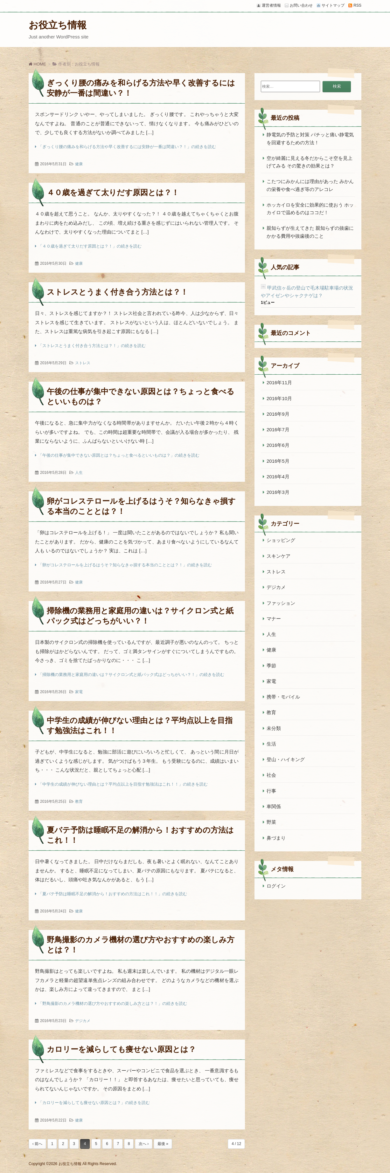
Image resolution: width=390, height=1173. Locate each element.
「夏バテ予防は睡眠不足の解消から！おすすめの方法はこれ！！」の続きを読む (112, 893)
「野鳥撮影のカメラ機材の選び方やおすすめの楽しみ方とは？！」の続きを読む (112, 1003)
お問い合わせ (301, 5)
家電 (79, 692)
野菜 (271, 822)
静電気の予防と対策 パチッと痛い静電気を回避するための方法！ (310, 138)
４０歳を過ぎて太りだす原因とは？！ (113, 192)
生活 (271, 744)
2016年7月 (278, 429)
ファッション (281, 603)
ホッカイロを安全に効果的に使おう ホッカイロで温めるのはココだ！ (310, 208)
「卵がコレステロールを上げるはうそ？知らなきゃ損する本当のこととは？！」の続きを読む (125, 565)
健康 (79, 164)
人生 (79, 472)
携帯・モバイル (283, 696)
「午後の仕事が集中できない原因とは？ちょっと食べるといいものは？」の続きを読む (118, 455)
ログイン (276, 886)
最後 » (162, 1144)
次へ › (144, 1144)
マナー (274, 618)
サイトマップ (333, 5)
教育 (79, 801)
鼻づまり (276, 838)
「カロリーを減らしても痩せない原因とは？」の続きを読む (94, 1102)
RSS (357, 5)
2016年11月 (279, 382)
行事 (271, 791)
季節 (271, 665)
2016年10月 (279, 398)
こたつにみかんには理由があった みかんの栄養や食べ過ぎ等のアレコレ (310, 185)
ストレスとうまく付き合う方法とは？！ (117, 292)
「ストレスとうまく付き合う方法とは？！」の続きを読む (92, 345)
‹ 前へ (37, 1144)
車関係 (274, 806)
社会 (271, 775)
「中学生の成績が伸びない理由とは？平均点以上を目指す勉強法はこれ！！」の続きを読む (123, 784)
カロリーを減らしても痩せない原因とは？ (121, 1049)
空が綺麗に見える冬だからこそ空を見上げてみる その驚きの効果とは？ (309, 161)
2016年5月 (278, 461)
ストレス (82, 363)
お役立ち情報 (58, 25)
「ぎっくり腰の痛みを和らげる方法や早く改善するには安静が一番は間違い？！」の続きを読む (127, 146)
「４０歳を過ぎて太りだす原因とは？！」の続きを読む (90, 246)
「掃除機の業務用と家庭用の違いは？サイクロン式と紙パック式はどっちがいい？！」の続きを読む (131, 674)
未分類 (274, 728)
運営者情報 (271, 5)
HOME (37, 64)
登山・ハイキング (286, 759)
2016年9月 (278, 414)
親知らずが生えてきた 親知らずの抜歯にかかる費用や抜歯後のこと (310, 231)
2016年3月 (278, 492)
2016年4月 (278, 476)
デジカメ (82, 1021)
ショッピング (281, 540)
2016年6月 (278, 445)
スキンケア (278, 556)
